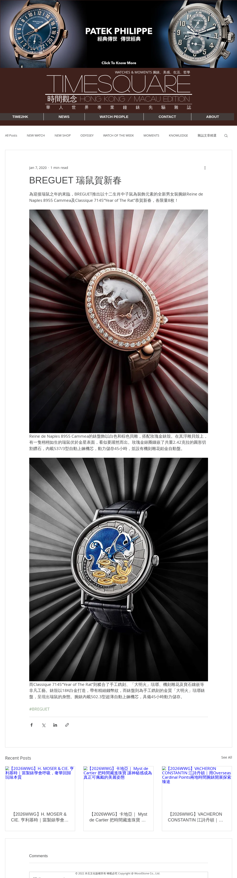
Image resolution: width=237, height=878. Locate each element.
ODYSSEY (86, 135)
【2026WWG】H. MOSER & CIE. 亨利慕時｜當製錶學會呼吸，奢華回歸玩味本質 (40, 817)
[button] (226, 135)
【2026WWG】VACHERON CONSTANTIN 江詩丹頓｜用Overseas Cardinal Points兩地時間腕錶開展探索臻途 (197, 817)
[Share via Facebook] (31, 725)
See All (226, 757)
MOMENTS (151, 135)
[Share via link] (67, 725)
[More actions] (205, 167)
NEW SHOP (63, 135)
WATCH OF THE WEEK (118, 135)
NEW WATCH (36, 135)
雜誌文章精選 (207, 135)
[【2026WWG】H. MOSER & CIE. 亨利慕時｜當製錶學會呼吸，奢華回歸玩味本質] (40, 785)
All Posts (11, 135)
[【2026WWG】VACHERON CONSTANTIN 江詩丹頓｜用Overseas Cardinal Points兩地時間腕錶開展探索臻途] (197, 785)
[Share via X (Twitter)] (43, 725)
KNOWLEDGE (178, 135)
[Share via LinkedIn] (55, 725)
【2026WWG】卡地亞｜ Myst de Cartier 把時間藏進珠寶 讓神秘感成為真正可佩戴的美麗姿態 (118, 817)
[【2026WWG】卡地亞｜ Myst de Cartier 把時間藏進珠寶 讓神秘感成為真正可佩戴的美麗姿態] (118, 785)
